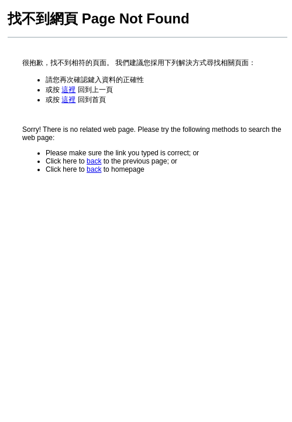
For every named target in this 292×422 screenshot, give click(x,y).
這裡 (68, 90)
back (94, 161)
